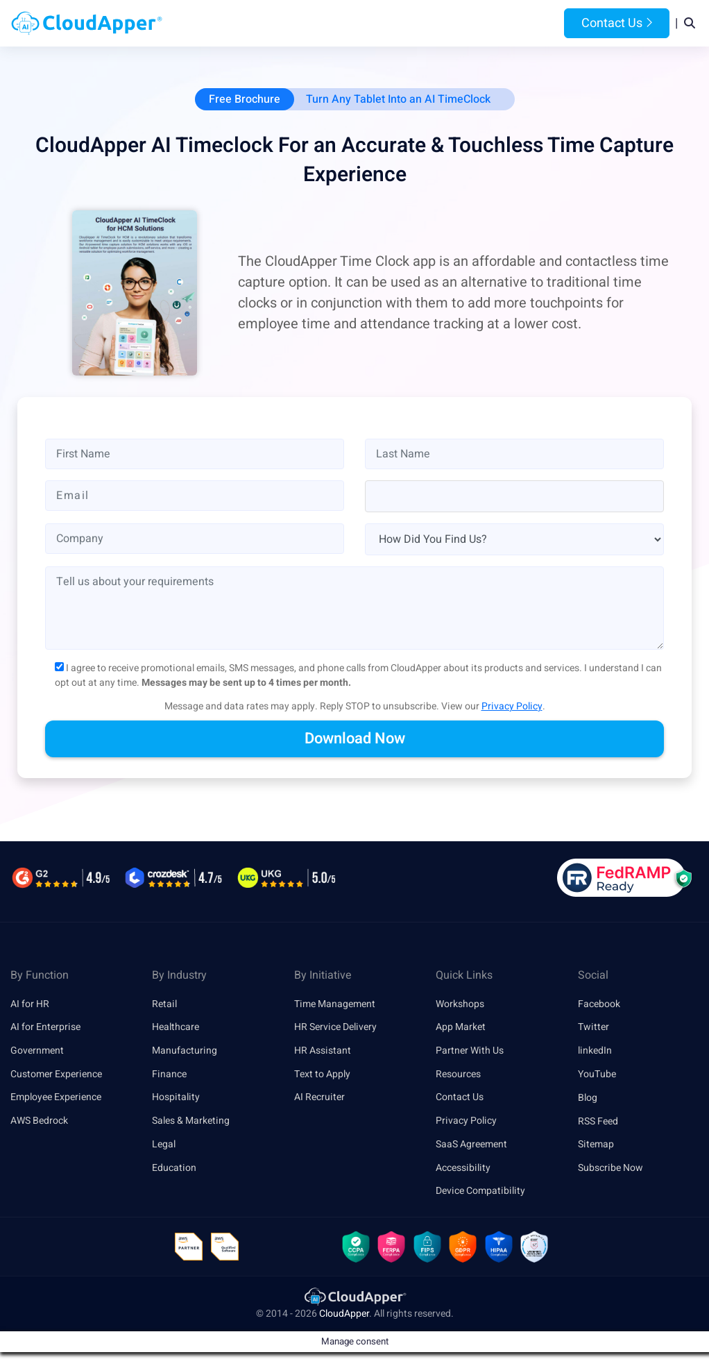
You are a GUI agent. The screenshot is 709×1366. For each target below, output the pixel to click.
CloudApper (344, 1315)
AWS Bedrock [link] (39, 1121)
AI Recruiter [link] (319, 1097)
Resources (464, 23)
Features (401, 23)
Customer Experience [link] (56, 1075)
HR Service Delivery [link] (335, 1027)
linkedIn (595, 1051)
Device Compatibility (480, 1192)
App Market (461, 1027)
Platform (333, 23)
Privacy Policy (512, 706)
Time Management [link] (334, 1004)
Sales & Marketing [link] (191, 1121)
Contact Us (617, 23)
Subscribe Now (610, 1168)
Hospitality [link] (176, 1097)
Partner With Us (470, 1051)
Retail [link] (164, 1004)
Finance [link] (169, 1075)
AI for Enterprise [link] (45, 1027)
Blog (517, 23)
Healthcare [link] (175, 1027)
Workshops (460, 1004)
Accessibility (463, 1168)
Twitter (593, 1027)
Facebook (599, 1004)
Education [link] (174, 1168)
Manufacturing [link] (184, 1051)
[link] (354, 1297)
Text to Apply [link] (322, 1075)
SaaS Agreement (471, 1145)
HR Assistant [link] (322, 1051)
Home (215, 23)
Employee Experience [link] (55, 1097)
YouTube (597, 1075)
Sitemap (596, 1145)
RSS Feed (598, 1121)
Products (267, 23)
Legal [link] (164, 1145)
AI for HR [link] (29, 1004)
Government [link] (37, 1051)
